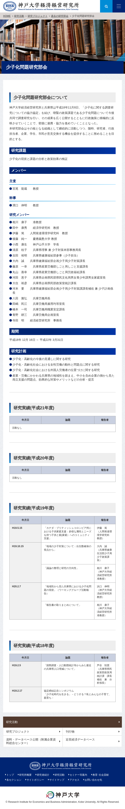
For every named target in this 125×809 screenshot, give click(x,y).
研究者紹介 (43, 774)
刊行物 (70, 731)
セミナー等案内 (78, 774)
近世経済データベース (80, 739)
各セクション (13, 779)
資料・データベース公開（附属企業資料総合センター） (31, 741)
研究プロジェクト (38, 16)
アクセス (74, 779)
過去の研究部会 (59, 16)
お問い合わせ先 (93, 779)
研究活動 (19, 16)
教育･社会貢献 (101, 774)
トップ (10, 774)
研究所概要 (25, 774)
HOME (7, 16)
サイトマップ (56, 779)
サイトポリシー (35, 779)
